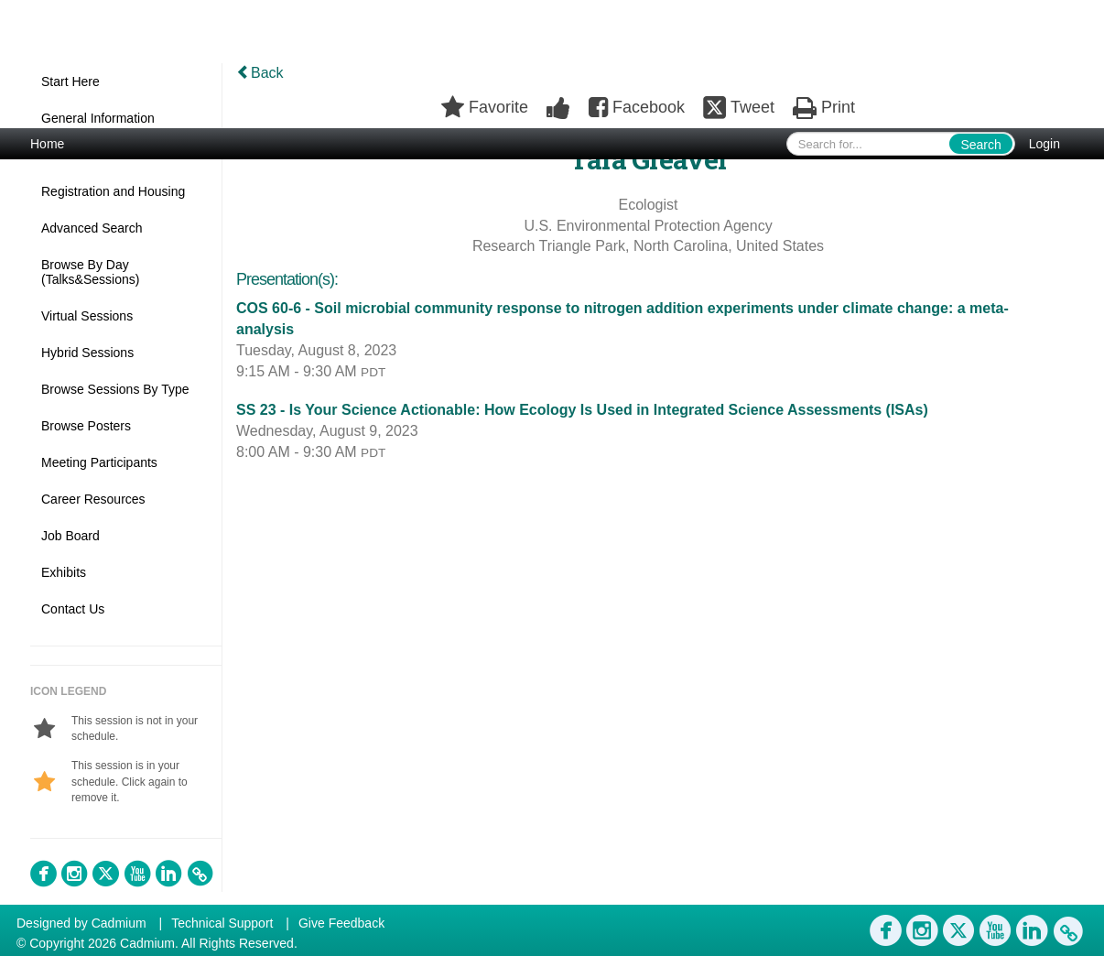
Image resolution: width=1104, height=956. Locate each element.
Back (260, 73)
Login (1044, 143)
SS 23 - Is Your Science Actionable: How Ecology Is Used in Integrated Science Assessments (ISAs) (582, 410)
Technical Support (222, 923)
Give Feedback (341, 923)
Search (980, 144)
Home (47, 143)
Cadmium (119, 923)
